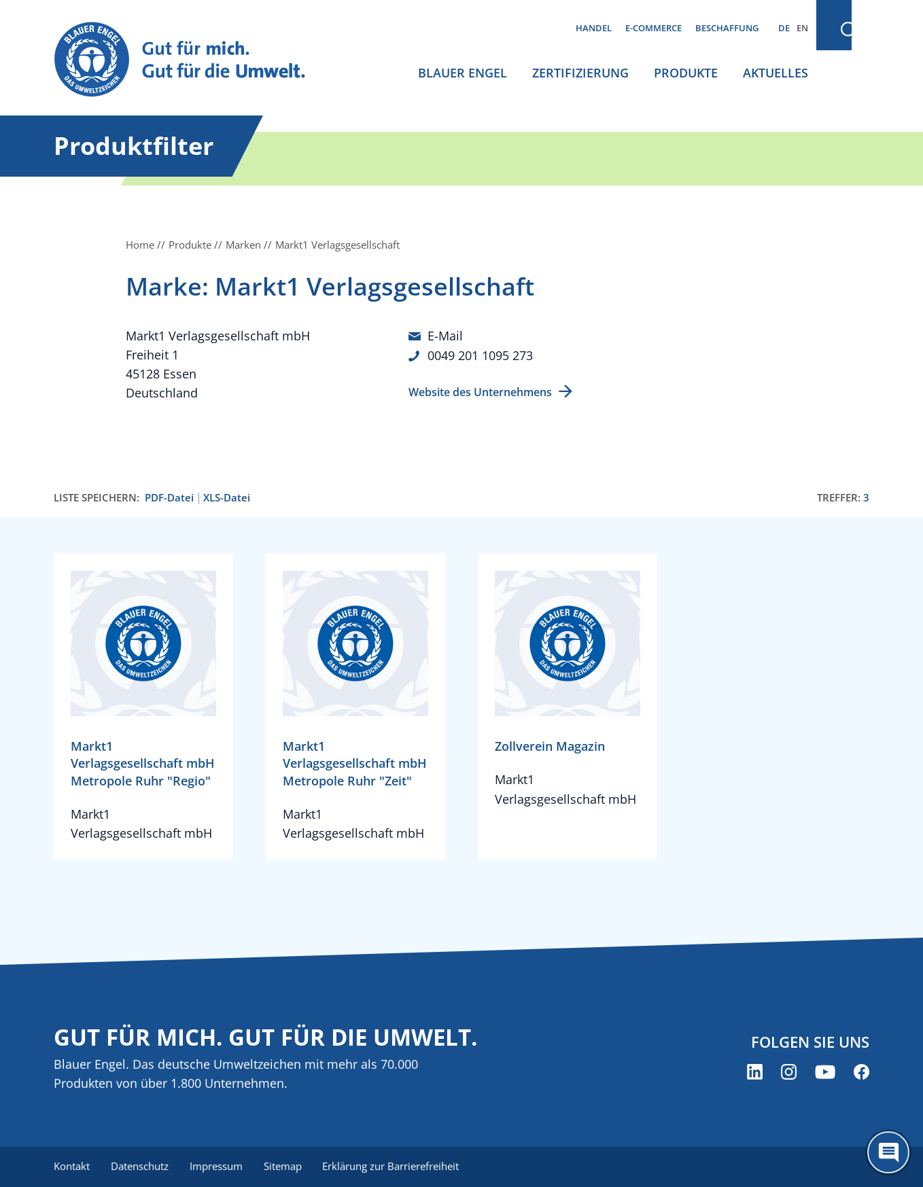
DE (784, 28)
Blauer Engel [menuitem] (462, 73)
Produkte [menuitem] (686, 73)
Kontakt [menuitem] (72, 1166)
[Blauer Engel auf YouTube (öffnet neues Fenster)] (825, 1072)
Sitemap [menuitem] (285, 1166)
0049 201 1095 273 (480, 355)
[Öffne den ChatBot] (888, 1152)
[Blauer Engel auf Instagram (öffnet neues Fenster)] (789, 1072)
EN (802, 28)
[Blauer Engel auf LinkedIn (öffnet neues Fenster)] (755, 1072)
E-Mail (445, 335)
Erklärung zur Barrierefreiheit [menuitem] (394, 1166)
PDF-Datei (169, 498)
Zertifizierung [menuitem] (580, 73)
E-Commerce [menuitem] (653, 28)
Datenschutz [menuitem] (140, 1166)
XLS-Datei (226, 498)
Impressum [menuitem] (217, 1166)
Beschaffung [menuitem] (727, 28)
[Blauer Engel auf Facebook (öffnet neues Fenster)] (861, 1072)
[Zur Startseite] (192, 60)
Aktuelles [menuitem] (775, 73)
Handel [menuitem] (594, 28)
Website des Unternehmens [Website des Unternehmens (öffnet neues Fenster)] (480, 390)
